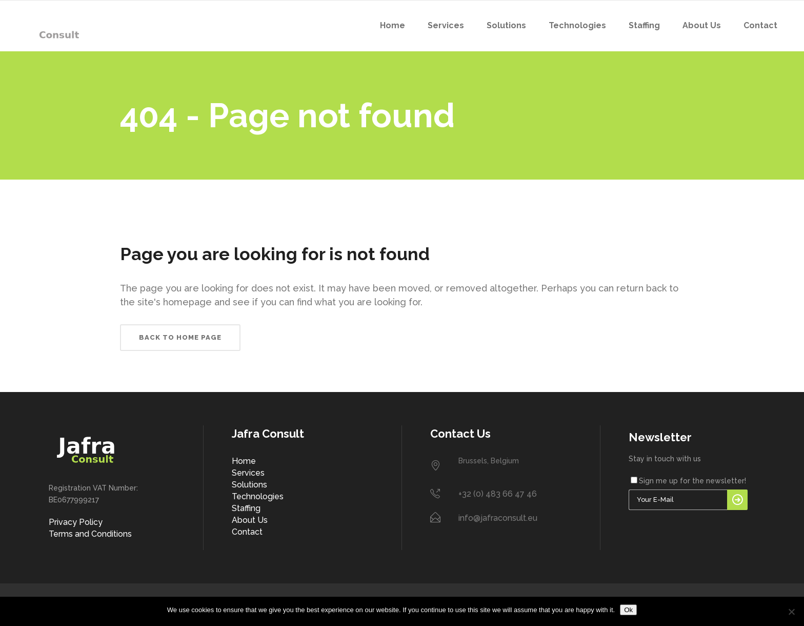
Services (248, 473)
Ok (628, 610)
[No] (791, 612)
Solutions (249, 485)
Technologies (258, 496)
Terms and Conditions (90, 534)
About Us (250, 520)
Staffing (246, 508)
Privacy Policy (76, 522)
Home (244, 461)
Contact (247, 532)
